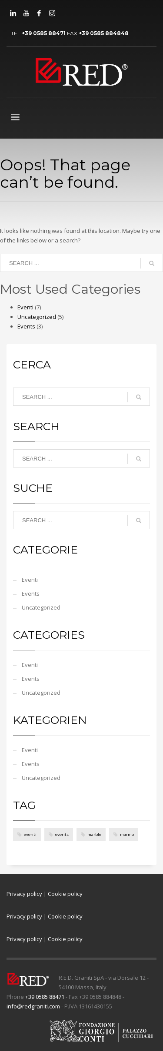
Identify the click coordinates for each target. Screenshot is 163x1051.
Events (26, 326)
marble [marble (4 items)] (94, 834)
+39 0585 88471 (44, 33)
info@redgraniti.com (33, 1006)
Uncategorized (36, 317)
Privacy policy (24, 894)
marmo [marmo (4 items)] (127, 834)
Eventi (25, 307)
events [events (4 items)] (62, 834)
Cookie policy (65, 894)
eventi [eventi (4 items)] (30, 834)
